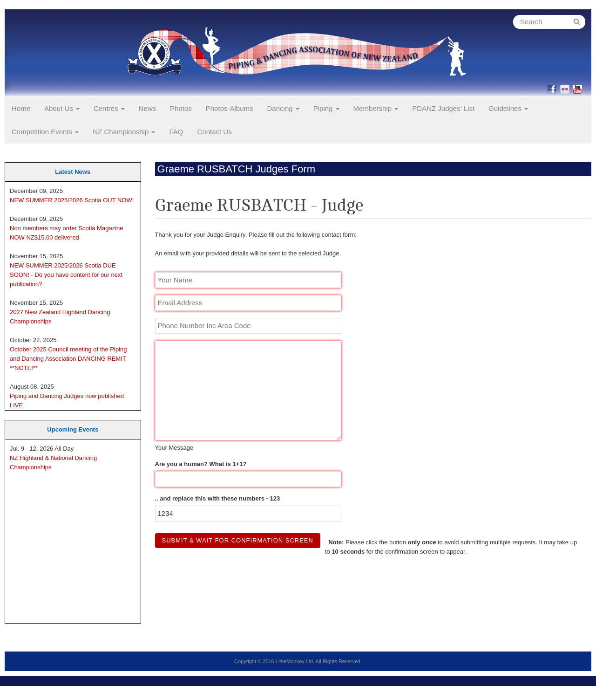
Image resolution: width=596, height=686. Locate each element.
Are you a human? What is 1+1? (201, 463)
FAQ (176, 132)
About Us (62, 108)
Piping (326, 108)
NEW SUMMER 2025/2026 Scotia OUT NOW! (72, 200)
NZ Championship (124, 132)
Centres (109, 108)
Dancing (283, 108)
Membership (376, 108)
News (147, 108)
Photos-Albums (229, 108)
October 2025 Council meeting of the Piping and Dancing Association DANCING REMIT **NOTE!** (68, 358)
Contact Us (214, 132)
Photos (181, 108)
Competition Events (45, 132)
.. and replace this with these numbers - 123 (217, 498)
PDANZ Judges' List (443, 108)
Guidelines (508, 108)
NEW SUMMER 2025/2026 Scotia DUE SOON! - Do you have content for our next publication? (66, 275)
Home (21, 108)
